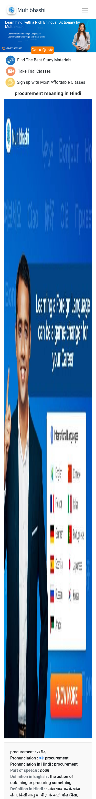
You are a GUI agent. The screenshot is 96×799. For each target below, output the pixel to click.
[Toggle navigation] (85, 11)
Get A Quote (42, 50)
